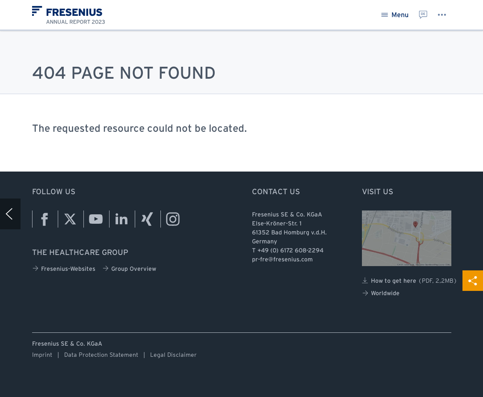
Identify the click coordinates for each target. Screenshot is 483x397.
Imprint (42, 354)
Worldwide (380, 293)
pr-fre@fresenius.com (282, 260)
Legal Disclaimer (173, 354)
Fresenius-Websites (64, 268)
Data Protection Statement (101, 354)
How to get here (409, 280)
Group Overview (129, 268)
